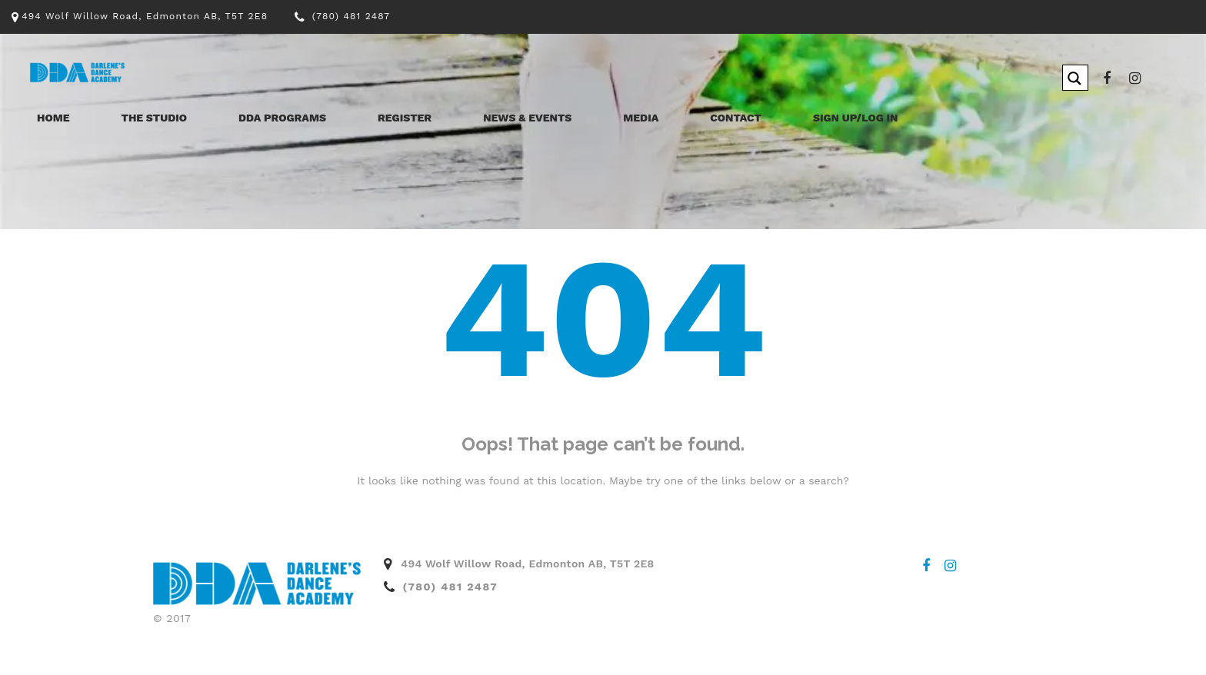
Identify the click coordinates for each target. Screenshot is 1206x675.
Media (640, 117)
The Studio (155, 117)
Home (53, 117)
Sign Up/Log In (855, 117)
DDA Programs (282, 117)
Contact (735, 117)
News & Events (527, 117)
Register (404, 117)
